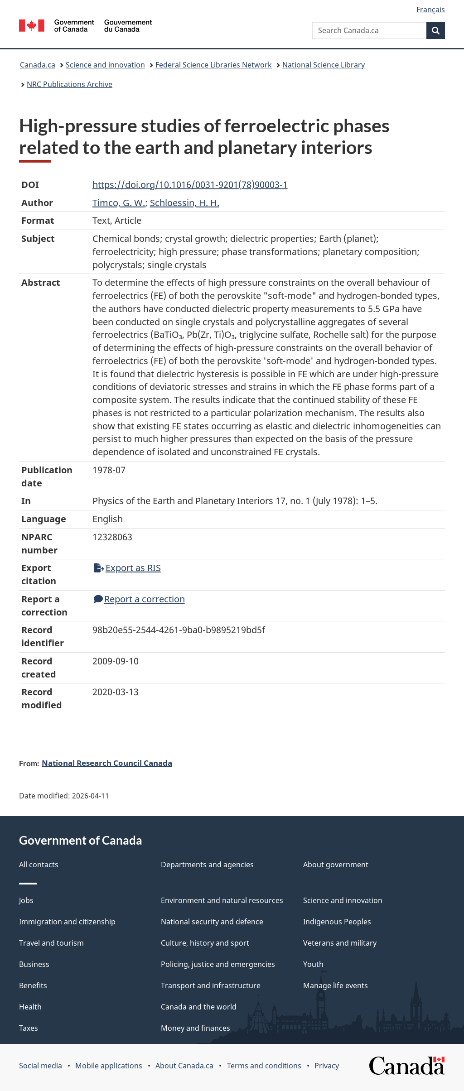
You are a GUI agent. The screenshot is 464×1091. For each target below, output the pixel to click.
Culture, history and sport (205, 943)
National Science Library (323, 65)
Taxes (28, 1028)
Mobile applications (108, 1066)
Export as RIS (127, 568)
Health (30, 1007)
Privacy (326, 1066)
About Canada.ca (184, 1066)
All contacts (38, 865)
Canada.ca (37, 65)
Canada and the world (199, 1007)
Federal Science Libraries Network (213, 65)
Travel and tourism (51, 943)
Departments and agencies (207, 865)
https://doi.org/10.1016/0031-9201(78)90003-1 (190, 184)
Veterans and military (340, 943)
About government (335, 865)
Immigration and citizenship (67, 922)
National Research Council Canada (107, 762)
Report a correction (139, 599)
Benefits (33, 985)
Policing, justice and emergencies (218, 964)
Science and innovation (105, 65)
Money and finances (195, 1028)
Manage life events (335, 985)
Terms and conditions (264, 1066)
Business (34, 964)
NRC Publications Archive (69, 84)
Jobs (26, 900)
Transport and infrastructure (211, 985)
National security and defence (212, 922)
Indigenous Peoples (337, 922)
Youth (313, 964)
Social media (40, 1066)
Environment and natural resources (222, 900)
